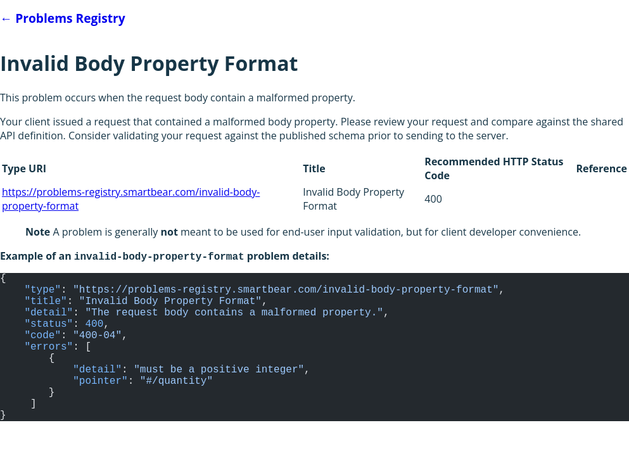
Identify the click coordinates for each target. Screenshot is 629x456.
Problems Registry (62, 18)
